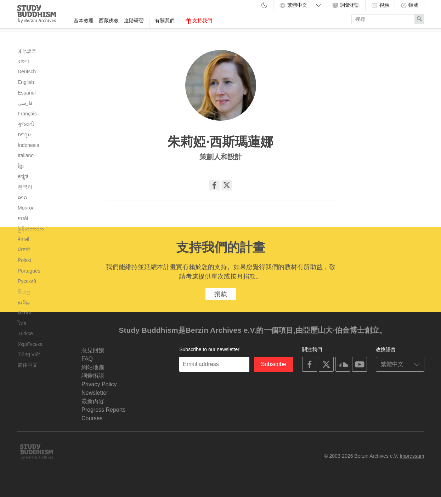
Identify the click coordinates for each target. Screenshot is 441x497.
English (26, 82)
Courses (92, 418)
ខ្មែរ (21, 166)
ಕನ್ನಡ (23, 176)
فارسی (25, 103)
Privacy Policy (99, 384)
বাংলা (23, 61)
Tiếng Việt (29, 354)
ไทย (22, 323)
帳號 (409, 5)
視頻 (380, 5)
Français (27, 113)
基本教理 (84, 20)
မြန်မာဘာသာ (31, 229)
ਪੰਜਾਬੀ (24, 249)
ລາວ (22, 197)
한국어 (25, 187)
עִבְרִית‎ (24, 134)
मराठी (23, 218)
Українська (30, 344)
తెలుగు (25, 312)
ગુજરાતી (26, 124)
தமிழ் (24, 302)
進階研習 (134, 20)
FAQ (87, 359)
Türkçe (25, 333)
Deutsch (27, 71)
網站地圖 (92, 367)
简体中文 (28, 365)
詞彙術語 (346, 5)
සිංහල (24, 292)
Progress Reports (103, 410)
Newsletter (94, 393)
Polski (24, 260)
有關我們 (165, 20)
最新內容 (92, 401)
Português (29, 271)
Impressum (412, 456)
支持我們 (199, 21)
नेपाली (23, 239)
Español (27, 93)
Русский (27, 281)
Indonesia (28, 145)
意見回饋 (92, 350)
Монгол (26, 208)
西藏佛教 (109, 20)
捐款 (220, 293)
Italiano (26, 155)
